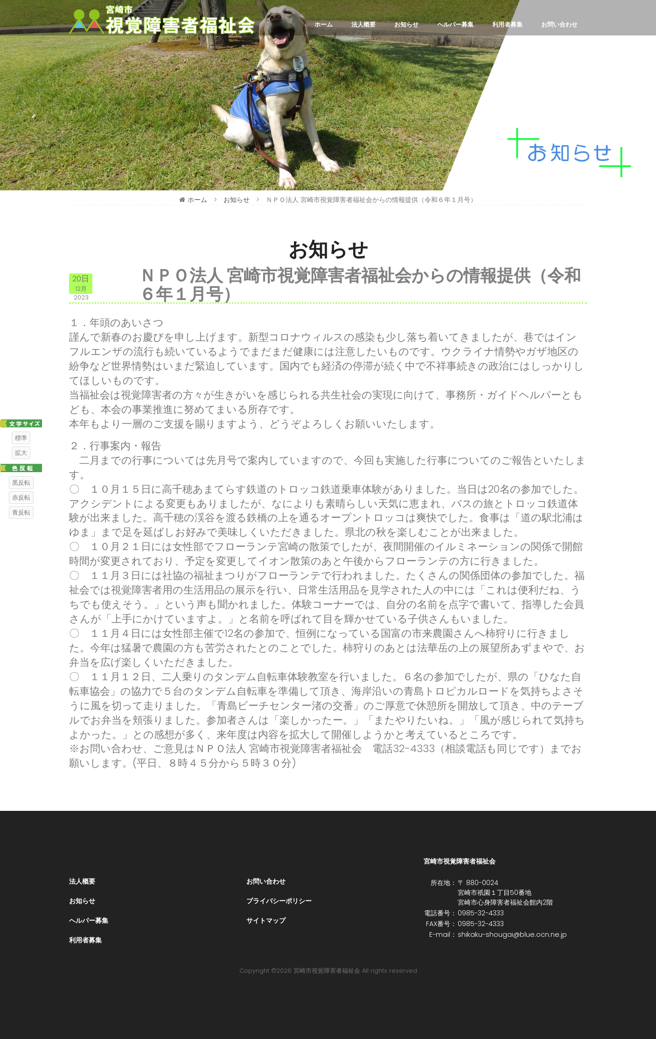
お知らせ (406, 24)
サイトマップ (266, 920)
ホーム (323, 24)
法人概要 (363, 24)
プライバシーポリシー (279, 901)
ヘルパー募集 (455, 24)
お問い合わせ (559, 24)
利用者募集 (507, 24)
